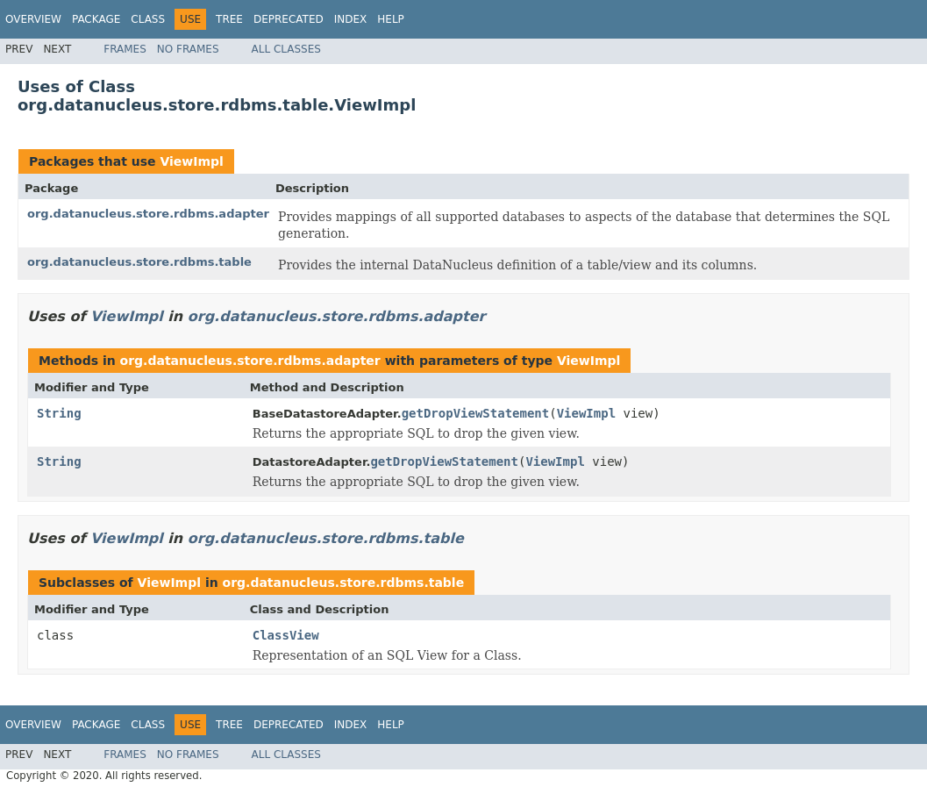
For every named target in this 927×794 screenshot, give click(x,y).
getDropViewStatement (476, 413)
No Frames (188, 49)
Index (350, 19)
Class (148, 19)
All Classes (286, 49)
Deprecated (288, 19)
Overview (33, 19)
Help (390, 19)
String (59, 413)
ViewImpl (191, 161)
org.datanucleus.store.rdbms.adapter (148, 213)
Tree (229, 19)
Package (96, 19)
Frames (124, 49)
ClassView (286, 635)
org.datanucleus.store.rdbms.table (139, 261)
